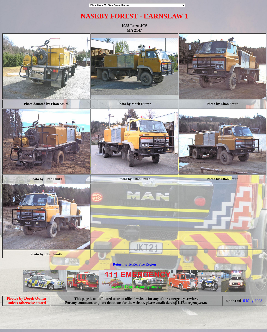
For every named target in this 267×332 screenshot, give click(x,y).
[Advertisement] (15, 322)
